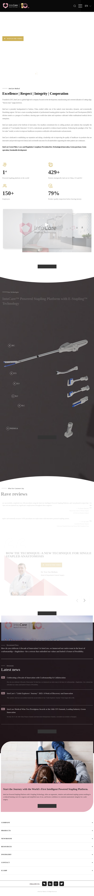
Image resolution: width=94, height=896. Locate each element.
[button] (84, 600)
